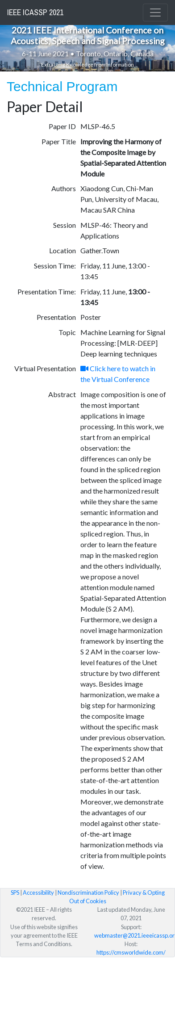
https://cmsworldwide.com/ (131, 952)
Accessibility (38, 892)
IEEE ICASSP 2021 (35, 12)
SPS (15, 892)
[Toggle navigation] (155, 12)
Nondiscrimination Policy (88, 892)
